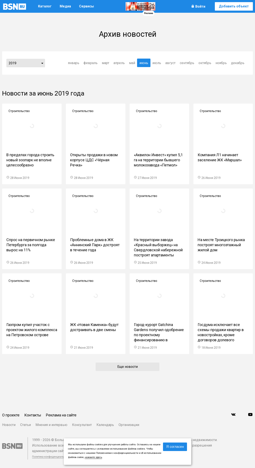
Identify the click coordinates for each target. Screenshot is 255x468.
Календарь (105, 425)
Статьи (25, 425)
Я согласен (175, 446)
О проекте (11, 415)
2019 (12, 63)
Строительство (19, 111)
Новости (9, 425)
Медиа (65, 6)
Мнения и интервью (51, 425)
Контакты (32, 415)
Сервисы (86, 6)
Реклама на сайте (61, 415)
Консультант (82, 425)
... (42, 63)
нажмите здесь (93, 457)
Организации (129, 425)
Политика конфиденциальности (51, 456)
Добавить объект (234, 6)
